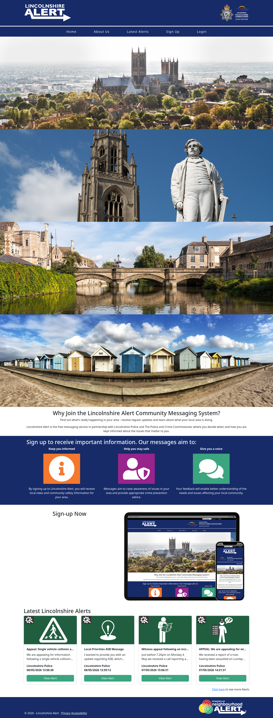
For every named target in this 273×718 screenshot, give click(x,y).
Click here (218, 689)
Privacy (66, 713)
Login (201, 31)
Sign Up (173, 31)
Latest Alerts (138, 31)
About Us (102, 31)
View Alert (50, 678)
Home (71, 31)
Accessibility (79, 713)
